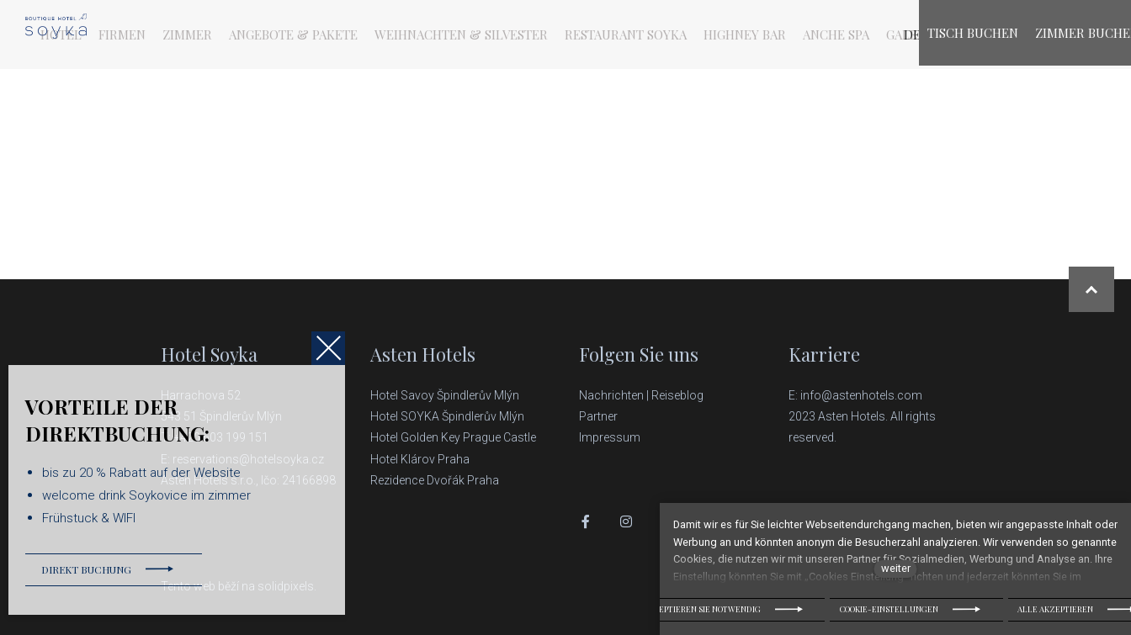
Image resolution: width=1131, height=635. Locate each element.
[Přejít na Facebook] (585, 521)
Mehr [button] (792, 34)
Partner (598, 416)
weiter (896, 568)
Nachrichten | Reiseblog (641, 395)
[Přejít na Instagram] (626, 521)
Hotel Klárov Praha (420, 459)
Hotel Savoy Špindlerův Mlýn (446, 395)
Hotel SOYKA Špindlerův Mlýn (447, 416)
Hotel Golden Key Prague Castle (453, 437)
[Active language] (856, 34)
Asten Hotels (422, 354)
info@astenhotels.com (861, 395)
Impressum (609, 437)
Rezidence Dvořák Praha (434, 480)
